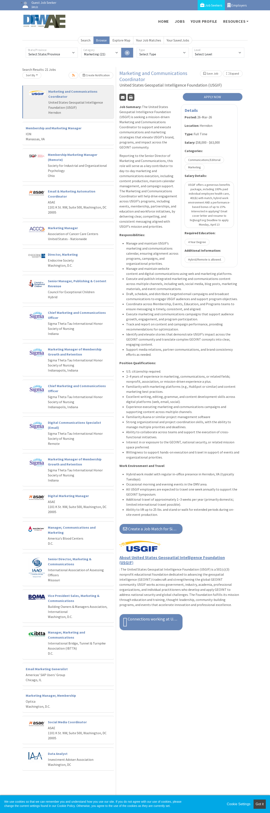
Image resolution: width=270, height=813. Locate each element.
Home (163, 21)
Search (85, 40)
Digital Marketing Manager (68, 496)
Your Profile (204, 21)
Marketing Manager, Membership (51, 695)
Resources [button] (234, 21)
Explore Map (121, 40)
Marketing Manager (63, 228)
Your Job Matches (148, 40)
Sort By (30, 75)
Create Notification (96, 75)
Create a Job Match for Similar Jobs (153, 528)
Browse (101, 40)
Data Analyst (58, 753)
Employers (237, 5)
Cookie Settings (238, 804)
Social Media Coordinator (67, 722)
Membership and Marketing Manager (53, 128)
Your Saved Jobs (178, 40)
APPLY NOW (212, 97)
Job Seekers (211, 5)
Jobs (180, 21)
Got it (260, 804)
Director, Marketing (63, 254)
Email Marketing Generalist (47, 669)
